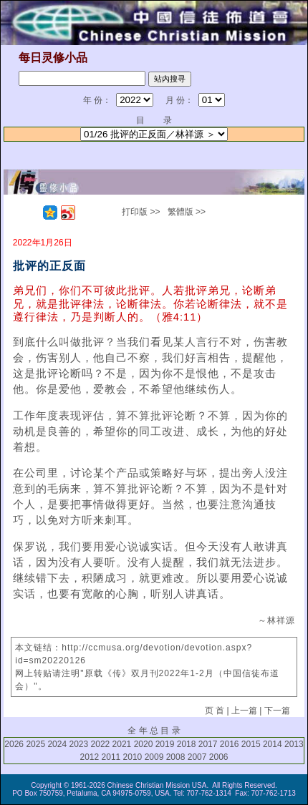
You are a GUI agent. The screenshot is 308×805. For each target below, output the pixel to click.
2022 (100, 744)
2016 (229, 744)
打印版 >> (141, 212)
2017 (208, 744)
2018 (186, 744)
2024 (57, 744)
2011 (111, 757)
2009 (154, 757)
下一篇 (277, 711)
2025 (35, 744)
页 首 (214, 711)
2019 (165, 744)
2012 (90, 757)
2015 (251, 744)
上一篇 (244, 711)
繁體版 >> (187, 212)
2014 (272, 744)
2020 (143, 744)
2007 (197, 757)
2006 (218, 757)
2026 (14, 744)
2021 (122, 744)
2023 (78, 744)
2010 (133, 757)
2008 (176, 757)
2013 (294, 744)
